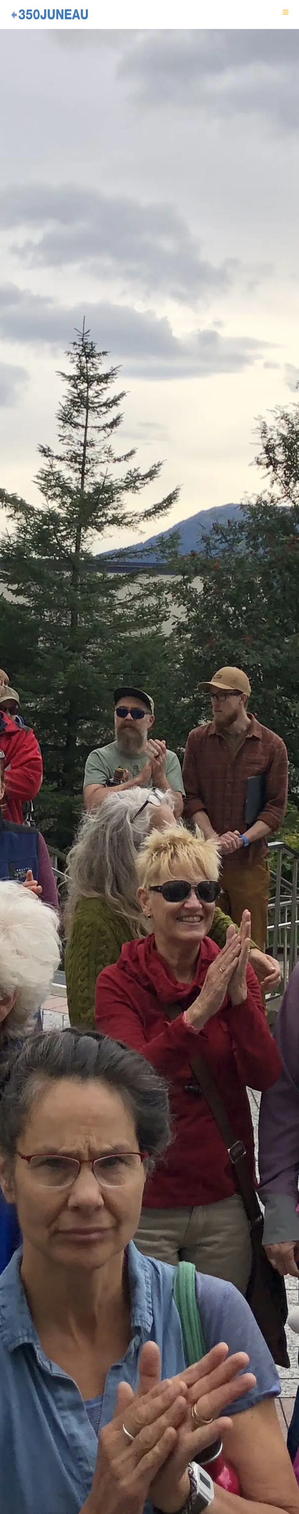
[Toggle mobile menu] (286, 12)
